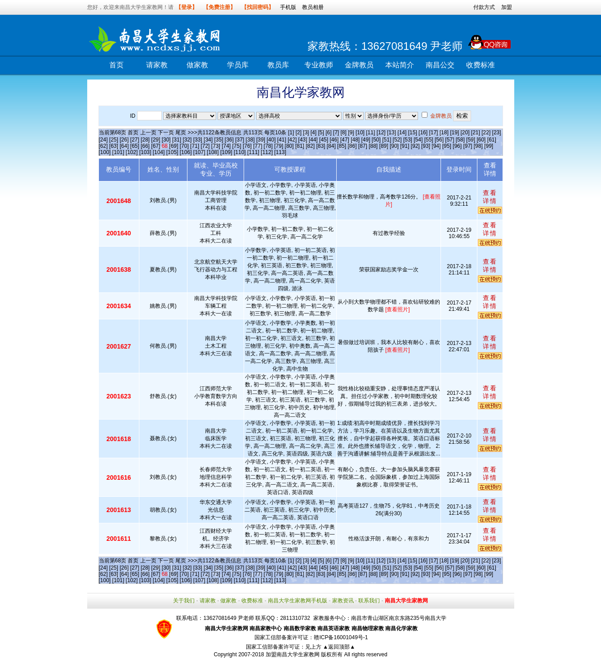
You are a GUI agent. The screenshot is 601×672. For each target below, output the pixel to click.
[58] (460, 140)
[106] (186, 152)
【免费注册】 (219, 7)
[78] (268, 146)
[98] (478, 146)
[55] (428, 140)
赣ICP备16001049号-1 (341, 637)
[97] (467, 146)
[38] (250, 140)
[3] (306, 132)
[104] (159, 152)
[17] (433, 132)
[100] (105, 152)
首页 (116, 65)
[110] (240, 152)
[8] (344, 132)
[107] (199, 152)
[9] (351, 132)
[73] (215, 146)
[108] (213, 152)
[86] (351, 146)
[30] (166, 140)
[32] (187, 140)
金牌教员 (359, 65)
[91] (404, 146)
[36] (229, 140)
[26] (124, 140)
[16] (422, 132)
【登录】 (186, 7)
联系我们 (369, 600)
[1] (291, 132)
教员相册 (313, 7)
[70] (184, 146)
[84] (331, 146)
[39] (260, 140)
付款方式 (484, 7)
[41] (281, 140)
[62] (103, 146)
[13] (391, 132)
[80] (289, 146)
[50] (376, 140)
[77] (257, 146)
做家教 (197, 65)
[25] (113, 140)
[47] (344, 140)
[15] (412, 132)
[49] (365, 140)
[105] (172, 152)
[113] (280, 152)
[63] (113, 146)
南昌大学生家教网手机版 (297, 600)
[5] (321, 132)
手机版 (288, 7)
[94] (436, 146)
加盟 (506, 7)
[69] (173, 146)
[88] (373, 146)
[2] (298, 132)
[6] (328, 132)
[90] (394, 146)
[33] (197, 140)
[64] (124, 146)
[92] (415, 146)
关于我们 (184, 600)
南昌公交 (440, 65)
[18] (444, 132)
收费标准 (480, 65)
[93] (425, 146)
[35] (218, 140)
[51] (386, 140)
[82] (310, 146)
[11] (370, 132)
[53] (407, 140)
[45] (323, 140)
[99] (488, 146)
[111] (253, 152)
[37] (239, 140)
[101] (118, 152)
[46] (333, 140)
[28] (145, 140)
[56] (439, 140)
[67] (155, 146)
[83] (320, 146)
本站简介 (399, 65)
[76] (247, 146)
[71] (194, 146)
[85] (341, 146)
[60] (480, 140)
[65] (134, 146)
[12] (381, 132)
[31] (176, 140)
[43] (302, 140)
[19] (454, 132)
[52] (397, 140)
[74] (226, 146)
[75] (236, 146)
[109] (226, 152)
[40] (271, 140)
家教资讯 (343, 600)
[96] (457, 146)
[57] (449, 140)
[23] (496, 132)
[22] (485, 132)
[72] (204, 146)
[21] (475, 132)
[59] (470, 140)
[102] (132, 152)
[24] (103, 140)
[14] (401, 132)
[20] (465, 132)
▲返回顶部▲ (339, 647)
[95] (446, 146)
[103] (145, 152)
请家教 (157, 65)
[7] (336, 132)
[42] (292, 140)
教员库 (278, 65)
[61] (491, 140)
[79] (278, 146)
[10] (360, 132)
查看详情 (490, 196)
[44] (313, 140)
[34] (208, 140)
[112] (267, 152)
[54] (418, 140)
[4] (313, 132)
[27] (134, 140)
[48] (355, 140)
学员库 (238, 65)
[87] (362, 146)
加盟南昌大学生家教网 (293, 654)
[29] (155, 140)
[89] (383, 146)
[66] (145, 146)
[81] (299, 146)
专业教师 (318, 65)
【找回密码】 (257, 7)
